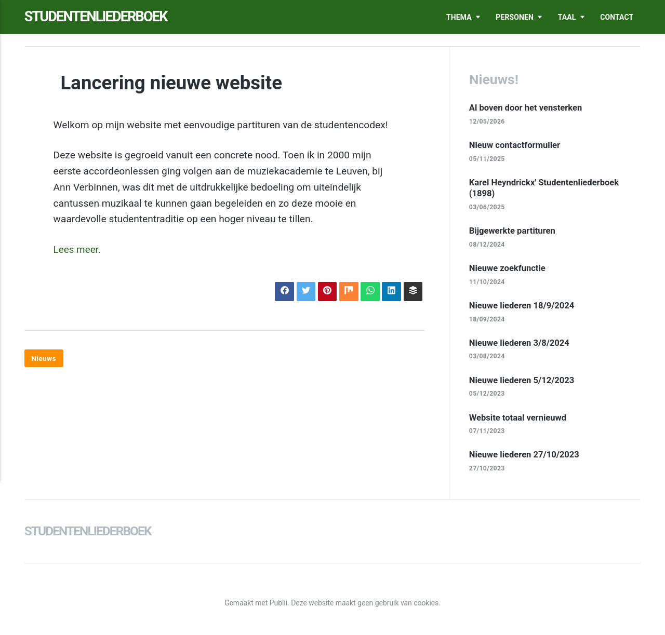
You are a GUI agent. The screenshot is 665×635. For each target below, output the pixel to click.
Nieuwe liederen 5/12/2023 (522, 381)
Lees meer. (78, 249)
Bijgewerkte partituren (513, 231)
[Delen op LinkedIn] (391, 291)
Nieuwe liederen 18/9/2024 (522, 306)
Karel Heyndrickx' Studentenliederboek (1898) (545, 188)
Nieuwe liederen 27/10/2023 (525, 456)
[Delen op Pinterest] (325, 291)
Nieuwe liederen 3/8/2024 (520, 344)
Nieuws (44, 359)
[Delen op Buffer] (412, 291)
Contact (616, 17)
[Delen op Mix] (347, 291)
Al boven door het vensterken (526, 107)
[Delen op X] (303, 291)
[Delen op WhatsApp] (369, 291)
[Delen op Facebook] (281, 291)
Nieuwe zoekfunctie (508, 269)
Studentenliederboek (99, 16)
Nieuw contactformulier (515, 145)
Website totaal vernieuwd (518, 419)
